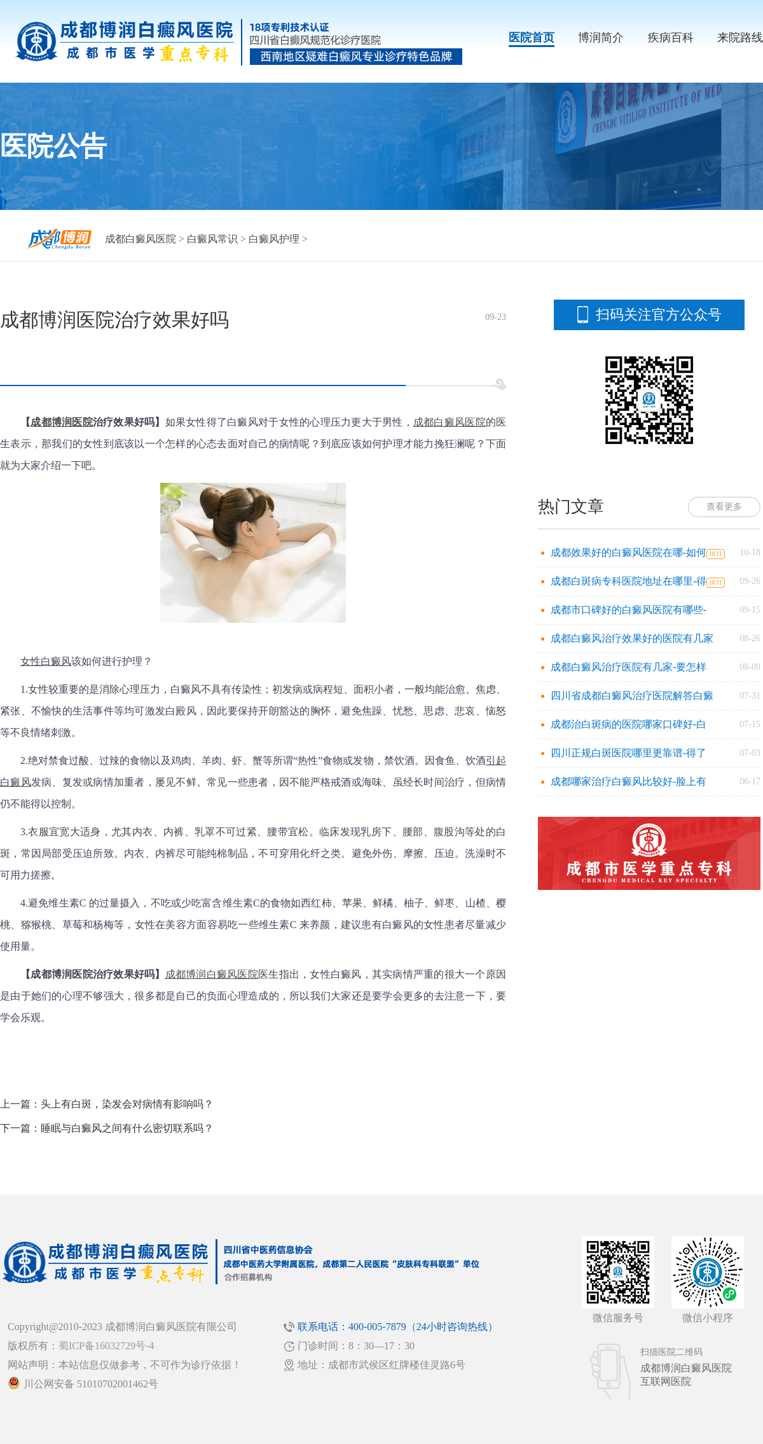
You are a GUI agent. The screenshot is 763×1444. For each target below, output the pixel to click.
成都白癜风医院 (140, 238)
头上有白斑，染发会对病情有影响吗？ (127, 1104)
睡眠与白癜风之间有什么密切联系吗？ (127, 1128)
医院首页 (531, 37)
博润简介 (601, 37)
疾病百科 (671, 37)
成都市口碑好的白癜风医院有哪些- (628, 609)
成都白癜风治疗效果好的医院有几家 (632, 638)
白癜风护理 (274, 238)
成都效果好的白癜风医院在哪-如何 (628, 552)
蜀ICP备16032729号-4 (106, 1345)
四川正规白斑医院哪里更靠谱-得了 (628, 752)
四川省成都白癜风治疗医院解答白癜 (632, 695)
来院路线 (740, 37)
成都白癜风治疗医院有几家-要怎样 (628, 667)
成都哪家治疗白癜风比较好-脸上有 (628, 781)
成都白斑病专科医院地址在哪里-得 (628, 581)
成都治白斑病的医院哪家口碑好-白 (628, 724)
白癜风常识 (212, 238)
